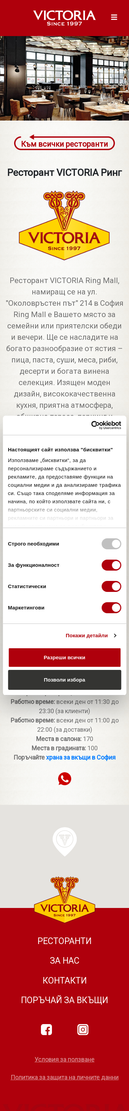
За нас (64, 961)
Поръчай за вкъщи (64, 1000)
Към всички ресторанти (64, 144)
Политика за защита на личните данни (65, 1077)
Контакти (65, 981)
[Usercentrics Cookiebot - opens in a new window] (92, 425)
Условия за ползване (65, 1059)
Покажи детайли (87, 635)
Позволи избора (64, 680)
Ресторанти (64, 941)
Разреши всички (64, 657)
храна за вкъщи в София (81, 757)
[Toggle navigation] (114, 17)
